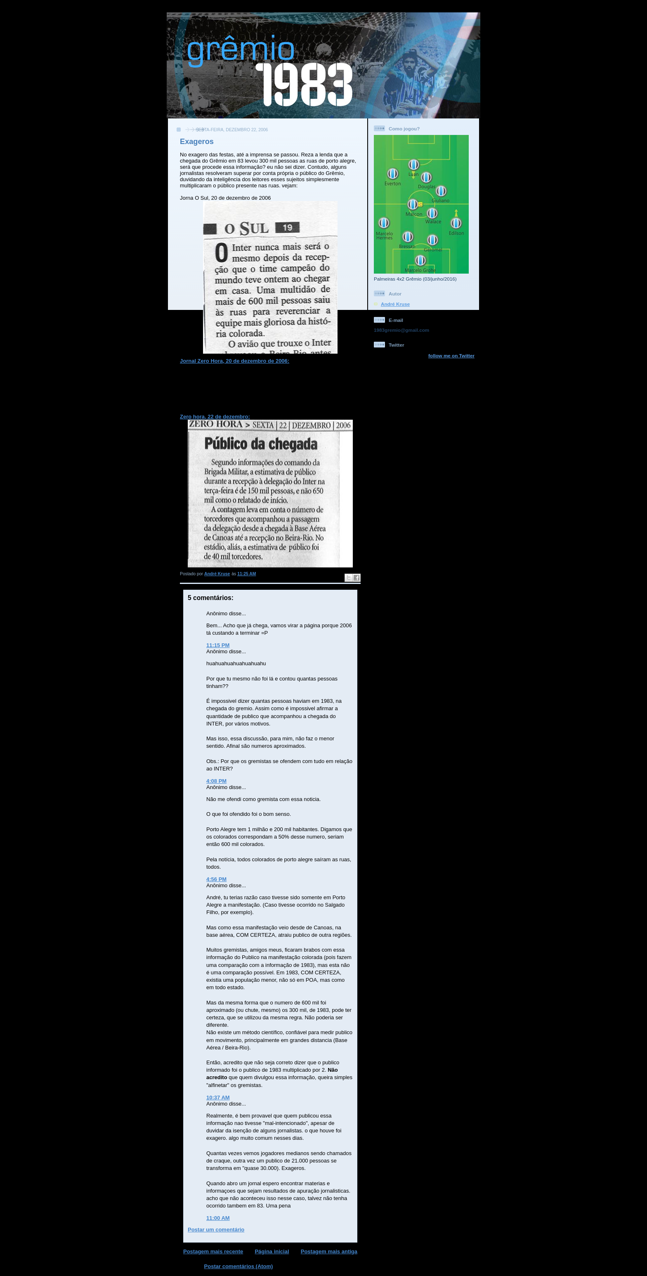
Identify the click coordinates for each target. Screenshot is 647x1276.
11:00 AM (218, 1218)
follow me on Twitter (451, 355)
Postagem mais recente (213, 1251)
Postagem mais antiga (329, 1251)
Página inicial (272, 1251)
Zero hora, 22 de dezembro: (215, 417)
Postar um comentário (216, 1229)
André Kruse (395, 304)
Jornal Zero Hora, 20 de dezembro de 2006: (234, 361)
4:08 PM (216, 781)
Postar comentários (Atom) (238, 1266)
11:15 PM (217, 645)
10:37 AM (218, 1097)
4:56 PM (216, 879)
